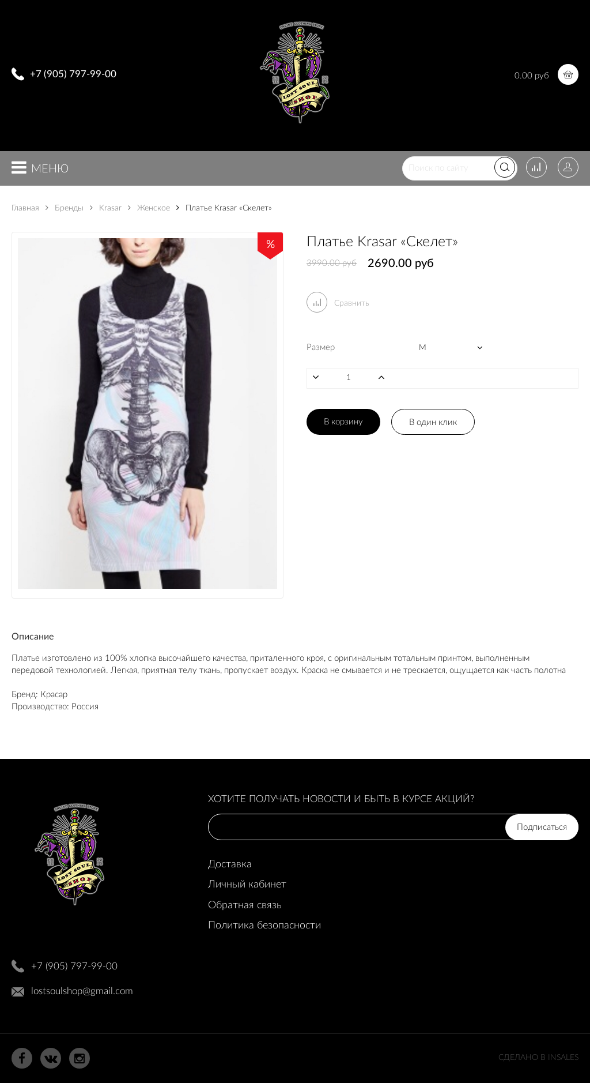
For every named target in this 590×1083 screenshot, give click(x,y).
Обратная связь (244, 905)
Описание (33, 636)
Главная (25, 208)
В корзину (343, 422)
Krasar (106, 208)
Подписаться (542, 827)
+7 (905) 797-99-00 (73, 74)
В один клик (433, 422)
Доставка (230, 864)
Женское (149, 208)
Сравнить (338, 303)
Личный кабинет (247, 884)
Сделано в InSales (538, 1058)
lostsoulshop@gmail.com (82, 991)
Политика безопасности (264, 925)
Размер (321, 347)
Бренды (65, 208)
